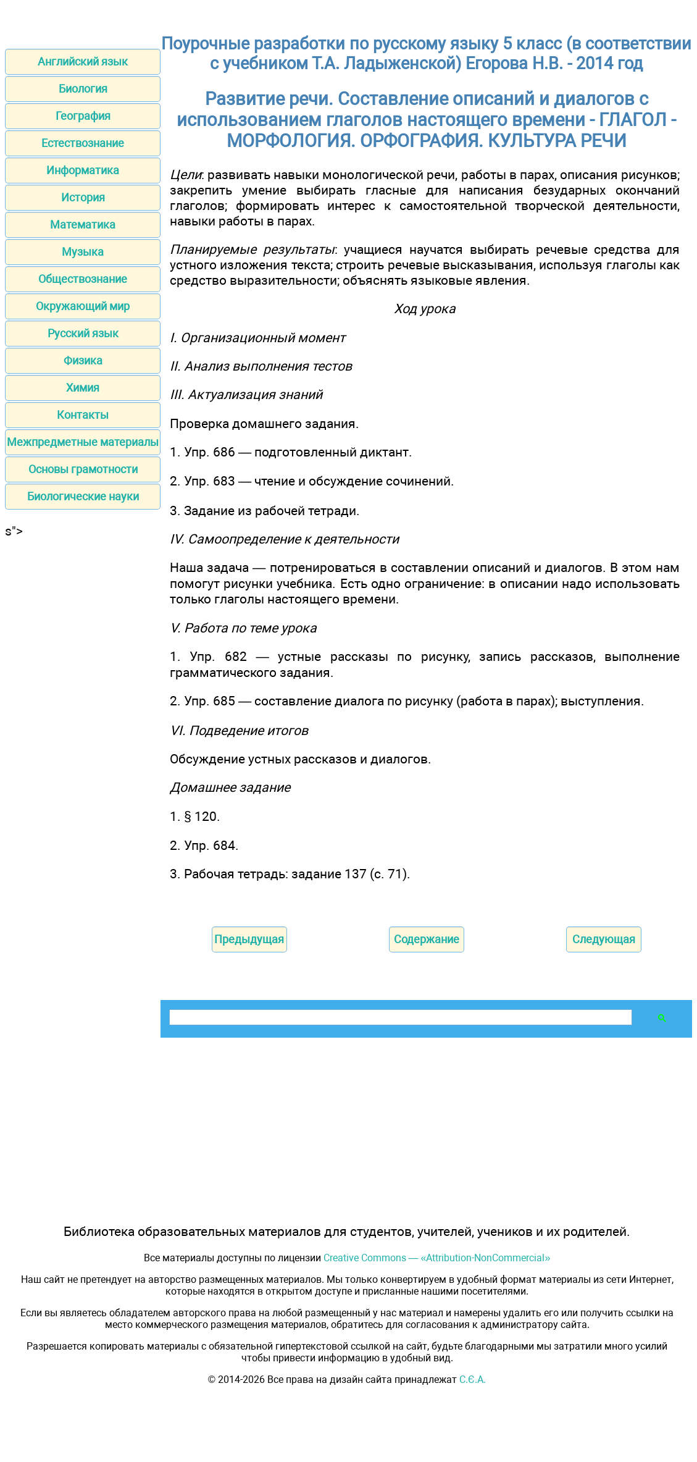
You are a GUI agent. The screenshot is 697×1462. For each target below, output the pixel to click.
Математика (82, 224)
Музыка (83, 251)
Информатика (82, 170)
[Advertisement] (83, 724)
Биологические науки (83, 496)
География (83, 115)
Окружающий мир (83, 306)
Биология (83, 88)
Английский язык (83, 61)
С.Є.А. (472, 1379)
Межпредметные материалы (83, 441)
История (83, 197)
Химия (82, 387)
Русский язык (83, 333)
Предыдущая (249, 939)
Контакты (83, 414)
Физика (83, 360)
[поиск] (399, 1017)
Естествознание (82, 143)
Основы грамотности (83, 469)
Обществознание (82, 278)
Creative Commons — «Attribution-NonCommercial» (437, 1258)
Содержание (426, 939)
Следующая (603, 939)
